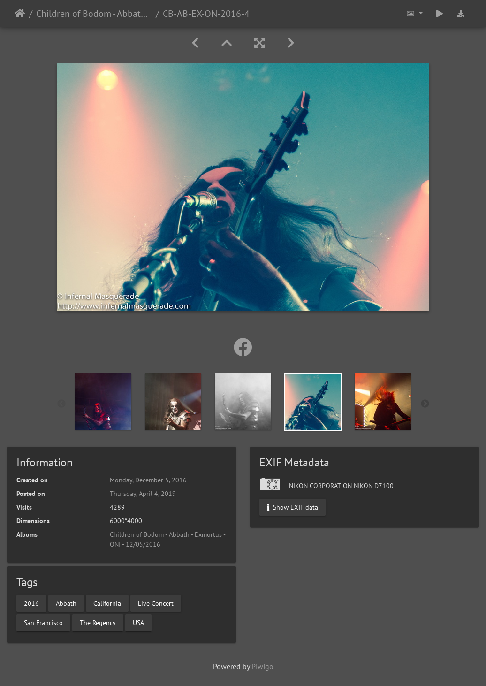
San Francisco (43, 622)
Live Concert (156, 603)
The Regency (98, 622)
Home (20, 14)
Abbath (66, 603)
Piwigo (262, 666)
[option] (103, 401)
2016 (31, 603)
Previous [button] (61, 404)
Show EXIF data (292, 507)
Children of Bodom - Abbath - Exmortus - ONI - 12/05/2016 (94, 14)
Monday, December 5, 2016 (148, 480)
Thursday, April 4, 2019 (143, 493)
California (107, 603)
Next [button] (425, 404)
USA (138, 622)
